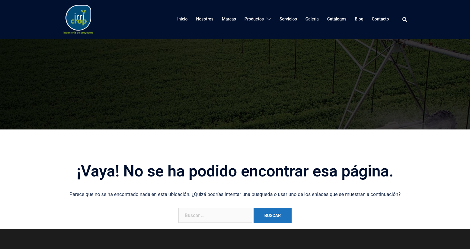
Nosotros (204, 19)
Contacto (380, 19)
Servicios (288, 19)
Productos (254, 19)
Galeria (312, 19)
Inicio (182, 19)
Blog (359, 19)
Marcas (229, 19)
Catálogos (337, 19)
